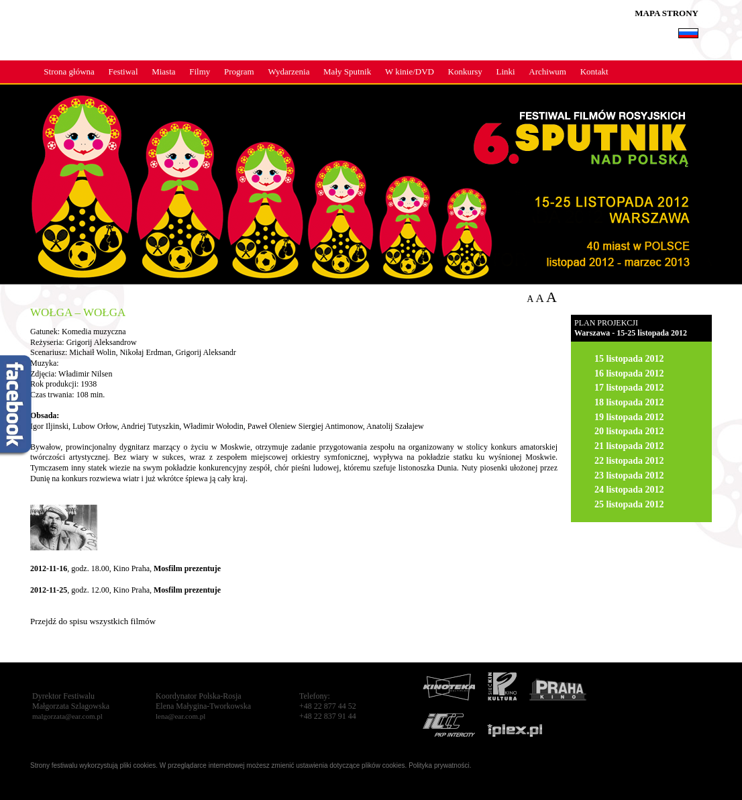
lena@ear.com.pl (180, 716)
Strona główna (69, 71)
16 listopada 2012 (629, 373)
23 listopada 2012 (629, 475)
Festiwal (123, 71)
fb (17, 407)
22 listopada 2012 (629, 461)
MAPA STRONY (666, 13)
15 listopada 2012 (629, 359)
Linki (505, 71)
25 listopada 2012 (629, 504)
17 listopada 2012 (629, 388)
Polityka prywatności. (440, 765)
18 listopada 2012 (629, 402)
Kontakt (594, 71)
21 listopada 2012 (629, 446)
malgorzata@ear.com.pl (67, 716)
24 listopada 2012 (629, 490)
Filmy (199, 71)
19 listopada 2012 (629, 417)
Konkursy (465, 71)
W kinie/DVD (409, 71)
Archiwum (547, 71)
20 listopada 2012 (629, 431)
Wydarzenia (288, 71)
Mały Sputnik (347, 71)
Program (239, 71)
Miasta (163, 71)
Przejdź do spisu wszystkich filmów (93, 621)
